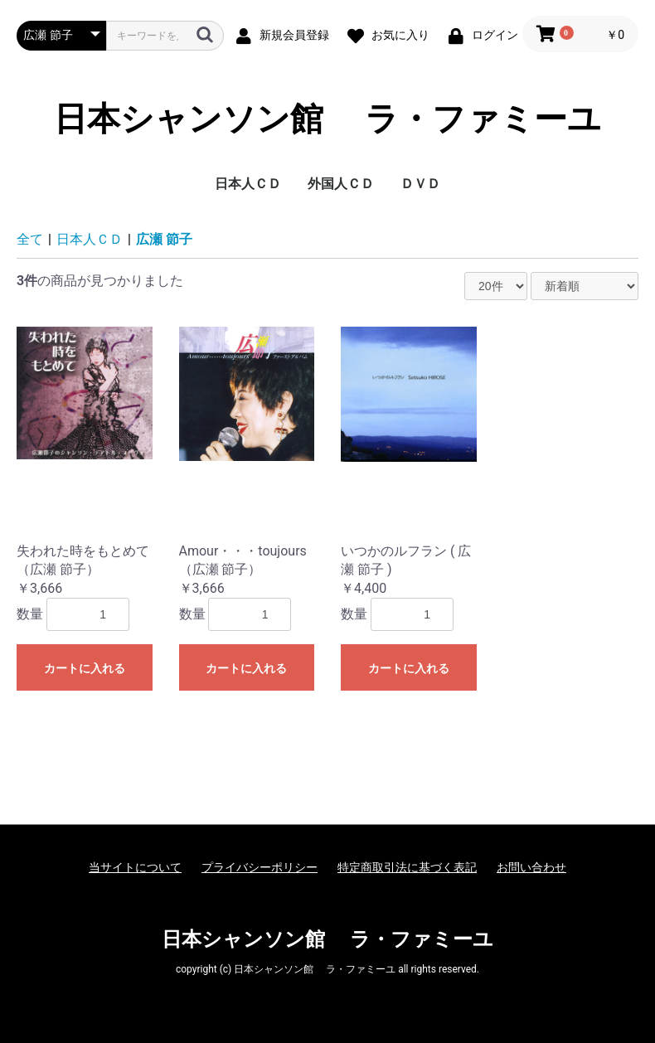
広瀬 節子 (164, 239)
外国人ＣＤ (341, 184)
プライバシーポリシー (259, 867)
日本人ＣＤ (248, 184)
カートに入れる (84, 668)
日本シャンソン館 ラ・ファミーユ (327, 119)
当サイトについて (135, 867)
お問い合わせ (531, 867)
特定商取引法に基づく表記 (407, 867)
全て (30, 239)
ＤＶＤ (420, 184)
